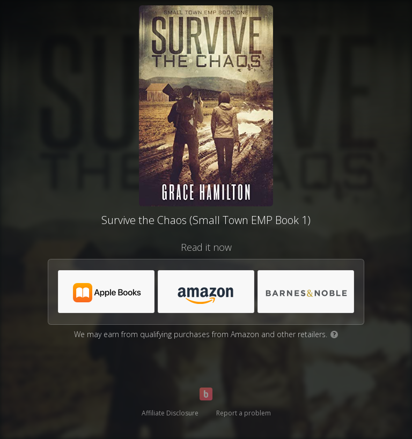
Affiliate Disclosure (170, 413)
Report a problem (243, 413)
